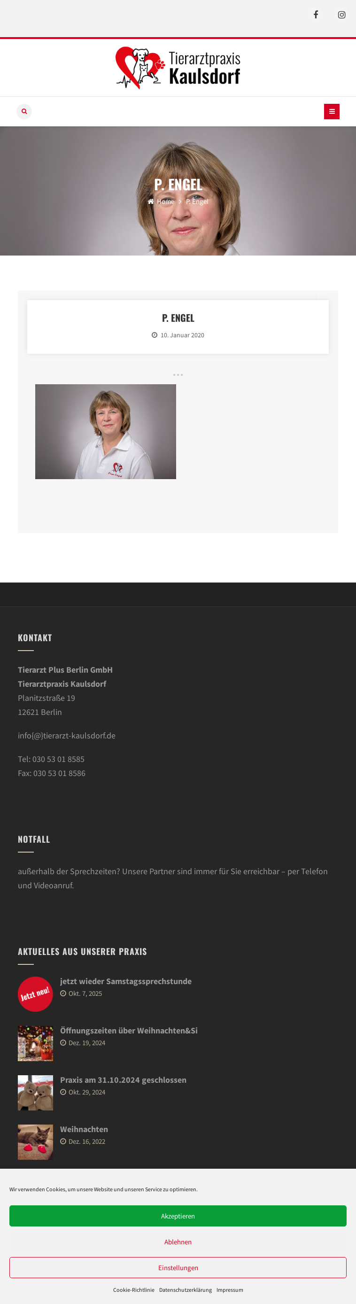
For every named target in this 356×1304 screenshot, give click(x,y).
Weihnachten (84, 1129)
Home (160, 201)
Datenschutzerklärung (185, 1289)
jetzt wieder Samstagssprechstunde (126, 981)
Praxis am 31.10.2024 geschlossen (123, 1079)
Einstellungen (178, 1267)
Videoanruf (53, 885)
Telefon (314, 871)
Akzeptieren (178, 1215)
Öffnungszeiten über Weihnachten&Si (129, 1030)
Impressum (230, 1289)
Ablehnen (178, 1241)
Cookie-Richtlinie (134, 1289)
